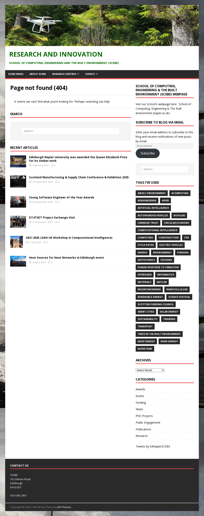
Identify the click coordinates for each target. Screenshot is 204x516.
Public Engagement (148, 422)
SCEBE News (15, 74)
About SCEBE (37, 74)
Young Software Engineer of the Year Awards (61, 197)
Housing (166, 260)
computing (145, 237)
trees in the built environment (159, 334)
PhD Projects (144, 416)
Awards (140, 389)
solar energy (169, 311)
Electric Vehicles (171, 245)
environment (162, 252)
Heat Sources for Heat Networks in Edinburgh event (66, 257)
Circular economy (176, 223)
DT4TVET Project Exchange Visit (52, 217)
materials (144, 282)
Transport (145, 326)
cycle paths (146, 245)
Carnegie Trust (148, 223)
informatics (165, 274)
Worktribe (145, 348)
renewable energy (150, 297)
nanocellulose (177, 289)
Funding (183, 252)
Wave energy (146, 341)
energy (142, 252)
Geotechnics (146, 260)
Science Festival (179, 297)
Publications (143, 429)
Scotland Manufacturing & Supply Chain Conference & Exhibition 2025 (79, 177)
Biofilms (179, 215)
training (169, 319)
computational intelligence (158, 230)
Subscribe (148, 153)
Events (90, 74)
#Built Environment (152, 193)
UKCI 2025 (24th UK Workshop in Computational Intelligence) (69, 237)
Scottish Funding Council (156, 304)
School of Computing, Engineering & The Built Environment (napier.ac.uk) (163, 108)
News (139, 409)
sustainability (148, 319)
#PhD (165, 200)
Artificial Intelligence (153, 208)
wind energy (169, 341)
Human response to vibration (158, 267)
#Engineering (147, 200)
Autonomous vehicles (153, 215)
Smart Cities (146, 311)
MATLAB (162, 282)
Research (142, 436)
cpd (186, 237)
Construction (168, 237)
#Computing (179, 193)
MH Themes (64, 507)
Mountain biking (149, 289)
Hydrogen (145, 274)
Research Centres (64, 74)
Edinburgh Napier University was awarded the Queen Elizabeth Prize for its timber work (78, 159)
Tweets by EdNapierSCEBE (153, 446)
